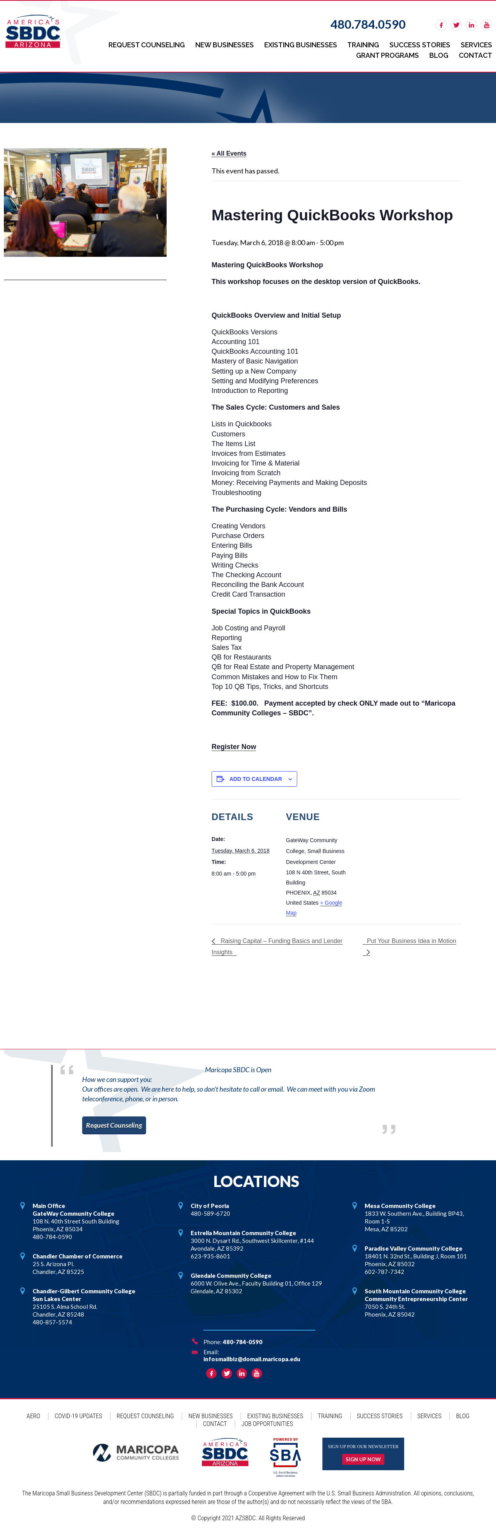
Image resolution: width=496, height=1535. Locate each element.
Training (359, 44)
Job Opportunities (267, 1423)
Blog (437, 54)
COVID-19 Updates (78, 1415)
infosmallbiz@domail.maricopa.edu (251, 1358)
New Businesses (218, 44)
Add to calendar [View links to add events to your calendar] (255, 778)
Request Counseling (138, 44)
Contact (474, 54)
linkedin (471, 25)
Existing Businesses (295, 44)
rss (486, 25)
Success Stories (417, 44)
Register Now (234, 745)
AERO (33, 1415)
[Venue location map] (401, 852)
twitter (456, 25)
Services (475, 44)
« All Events (229, 152)
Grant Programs (384, 54)
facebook (441, 25)
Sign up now (363, 1458)
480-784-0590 (242, 1341)
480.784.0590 (368, 24)
